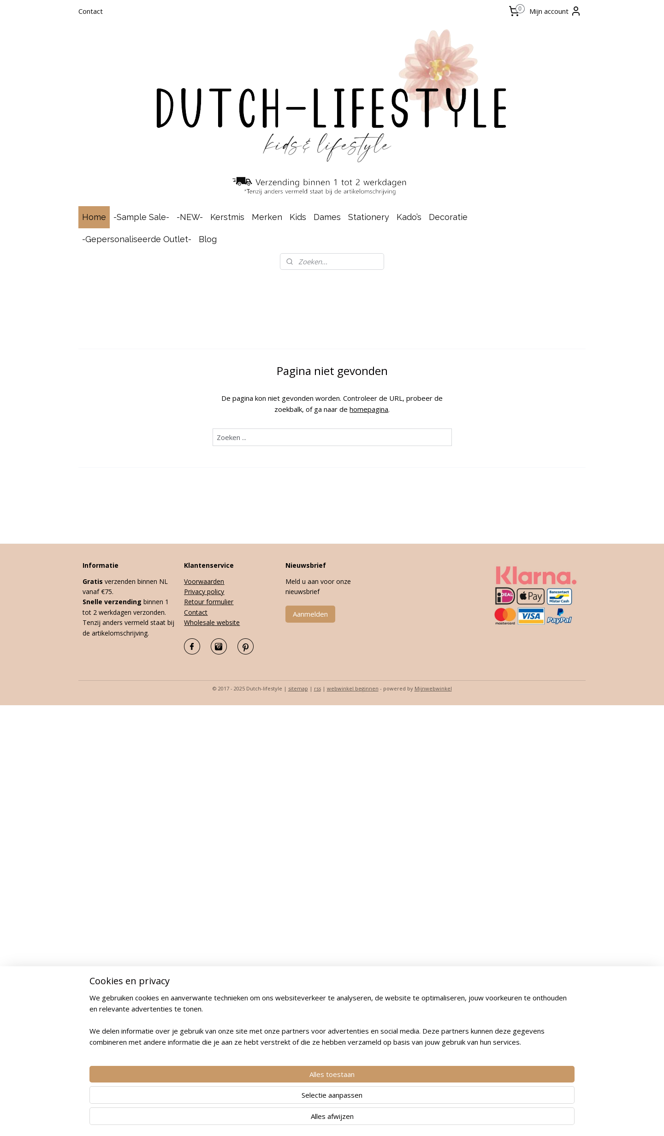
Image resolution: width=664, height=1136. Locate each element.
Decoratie (448, 217)
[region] (271, 1097)
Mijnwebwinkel (433, 688)
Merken (267, 217)
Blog (208, 239)
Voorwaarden (204, 581)
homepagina (369, 409)
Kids (298, 217)
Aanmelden (310, 614)
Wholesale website (212, 622)
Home (94, 217)
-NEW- (190, 217)
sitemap (298, 688)
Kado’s (409, 217)
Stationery (368, 217)
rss (317, 688)
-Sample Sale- (141, 217)
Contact (90, 11)
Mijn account (555, 11)
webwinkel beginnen (353, 688)
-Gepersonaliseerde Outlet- (136, 239)
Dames (327, 217)
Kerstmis (227, 217)
